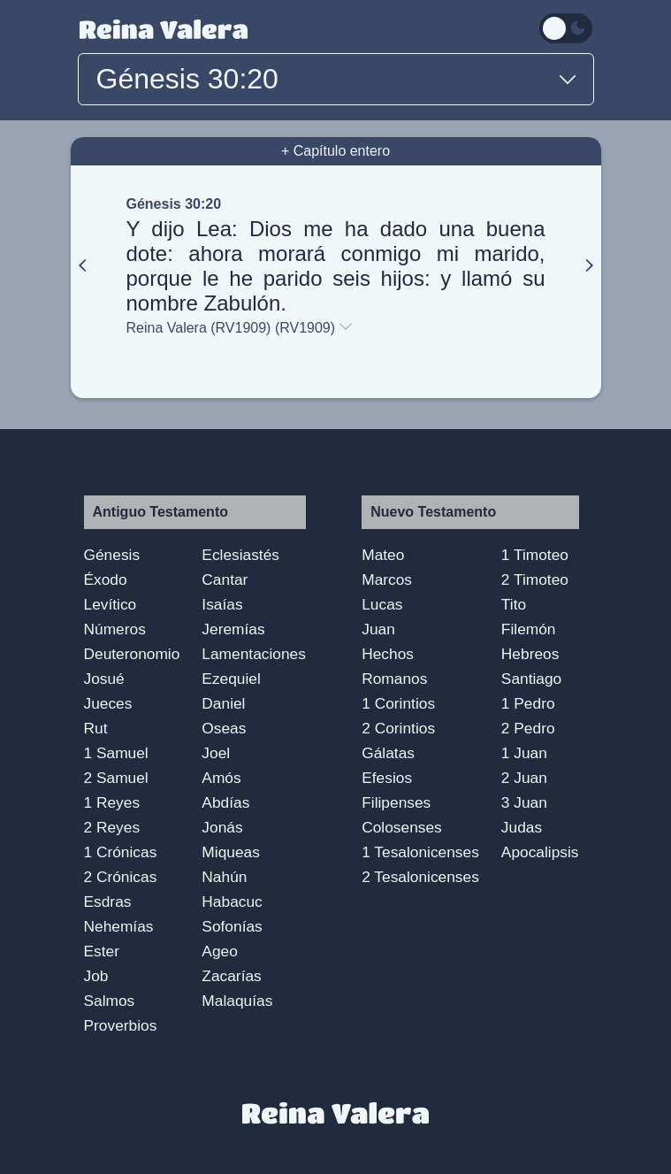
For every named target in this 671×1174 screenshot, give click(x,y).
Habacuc (232, 901)
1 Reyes (112, 802)
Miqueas (231, 852)
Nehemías (119, 926)
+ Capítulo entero (335, 150)
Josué (104, 678)
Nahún (224, 877)
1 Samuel (116, 753)
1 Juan (524, 753)
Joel (216, 753)
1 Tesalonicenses (420, 852)
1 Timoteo (534, 555)
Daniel (223, 703)
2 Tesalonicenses (420, 877)
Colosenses (402, 827)
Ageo (219, 951)
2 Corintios (398, 728)
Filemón (528, 629)
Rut (96, 728)
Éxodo (105, 579)
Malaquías (237, 1000)
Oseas (224, 728)
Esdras (108, 901)
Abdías (225, 802)
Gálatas (388, 753)
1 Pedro (528, 703)
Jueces (108, 703)
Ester (101, 951)
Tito (513, 604)
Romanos (394, 678)
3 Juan (524, 802)
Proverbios (120, 1025)
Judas (521, 827)
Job (96, 976)
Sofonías (232, 926)
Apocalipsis (540, 852)
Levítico (110, 604)
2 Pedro (528, 728)
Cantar (225, 579)
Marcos (387, 579)
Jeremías (233, 629)
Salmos (109, 1000)
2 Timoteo (534, 579)
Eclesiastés (240, 555)
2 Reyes (112, 827)
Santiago (531, 678)
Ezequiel (231, 678)
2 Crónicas (120, 877)
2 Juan (524, 778)
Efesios (387, 778)
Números (115, 629)
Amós (221, 778)
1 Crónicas (120, 852)
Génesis (112, 555)
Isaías (222, 604)
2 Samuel (116, 778)
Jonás (222, 827)
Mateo (383, 555)
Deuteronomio (132, 654)
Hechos (388, 654)
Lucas (382, 604)
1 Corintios (398, 703)
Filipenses (396, 802)
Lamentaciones (254, 654)
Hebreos (530, 654)
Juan (378, 629)
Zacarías (231, 976)
